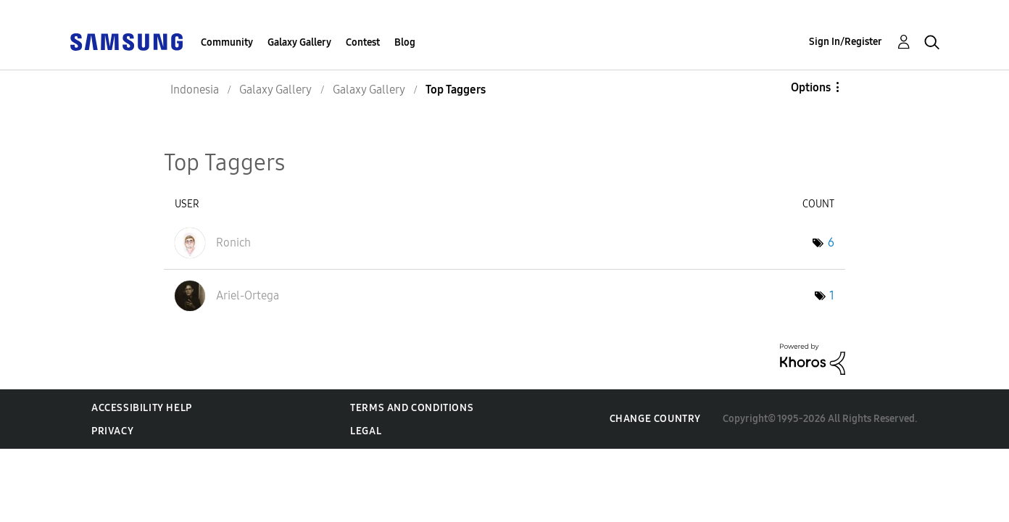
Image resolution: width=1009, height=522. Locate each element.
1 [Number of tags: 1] (831, 295)
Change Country (655, 419)
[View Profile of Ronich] (233, 242)
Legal (365, 431)
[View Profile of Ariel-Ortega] (247, 295)
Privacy (112, 431)
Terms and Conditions (411, 408)
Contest (363, 42)
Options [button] (811, 87)
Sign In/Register (845, 42)
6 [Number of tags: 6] (831, 242)
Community (227, 42)
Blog (404, 42)
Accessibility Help (141, 408)
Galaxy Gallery (299, 42)
